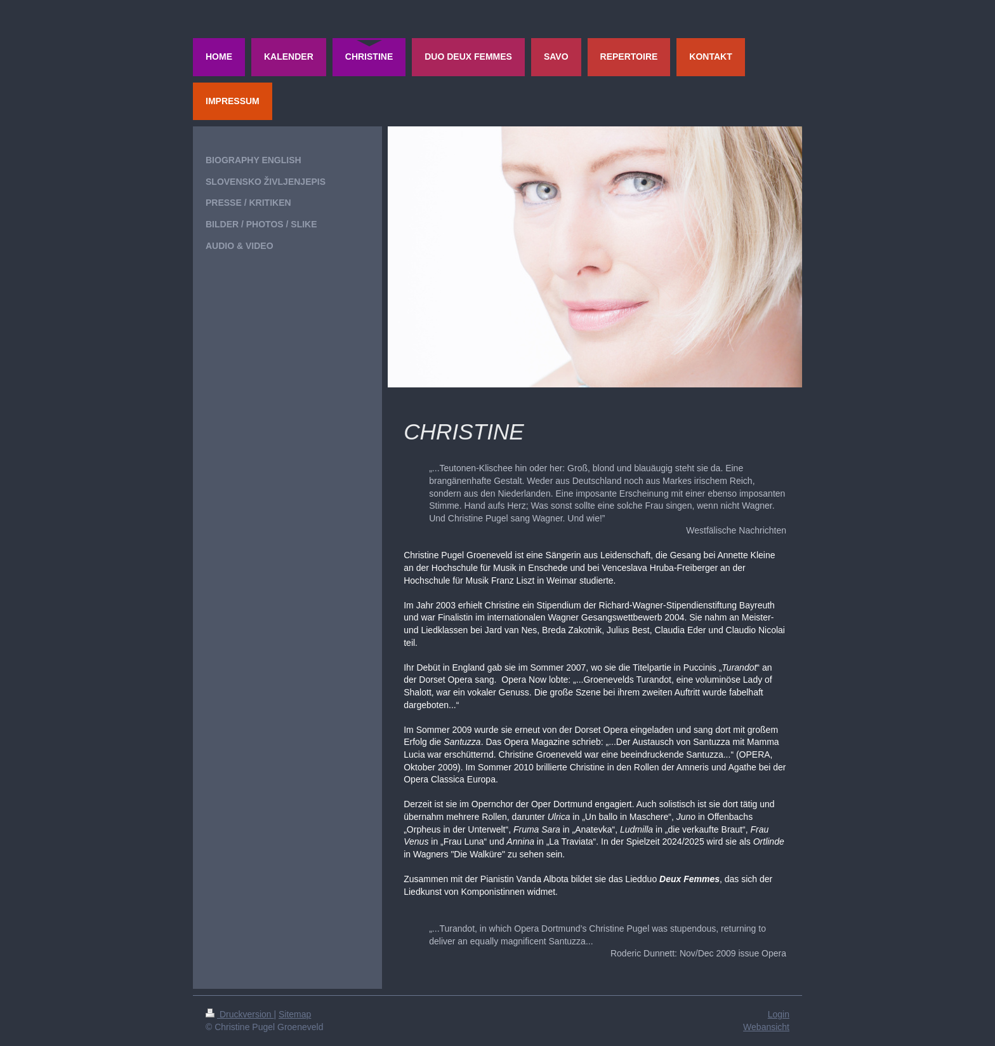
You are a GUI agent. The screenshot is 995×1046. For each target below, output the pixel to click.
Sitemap (295, 1014)
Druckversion (239, 1014)
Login (778, 1014)
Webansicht (766, 1027)
